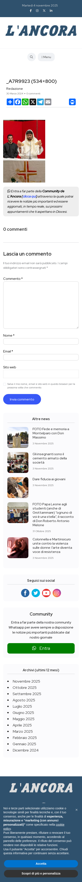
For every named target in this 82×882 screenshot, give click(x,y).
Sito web (9, 367)
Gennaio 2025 (24, 743)
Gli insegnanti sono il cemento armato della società (50, 458)
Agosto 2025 (24, 700)
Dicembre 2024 (26, 750)
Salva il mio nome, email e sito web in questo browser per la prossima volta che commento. (41, 385)
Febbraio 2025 (25, 737)
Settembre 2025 (27, 693)
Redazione (14, 88)
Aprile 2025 (22, 725)
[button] (76, 809)
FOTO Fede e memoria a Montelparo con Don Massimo (51, 433)
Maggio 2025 (23, 718)
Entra (41, 648)
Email (8, 351)
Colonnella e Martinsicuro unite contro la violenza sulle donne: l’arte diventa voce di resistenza (52, 545)
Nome (9, 335)
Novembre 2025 (26, 681)
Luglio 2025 (22, 706)
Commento (13, 278)
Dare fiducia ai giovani (49, 479)
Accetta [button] (41, 863)
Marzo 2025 (23, 731)
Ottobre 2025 (25, 687)
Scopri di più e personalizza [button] (41, 873)
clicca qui (29, 196)
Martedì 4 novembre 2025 (40, 5)
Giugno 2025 (23, 712)
